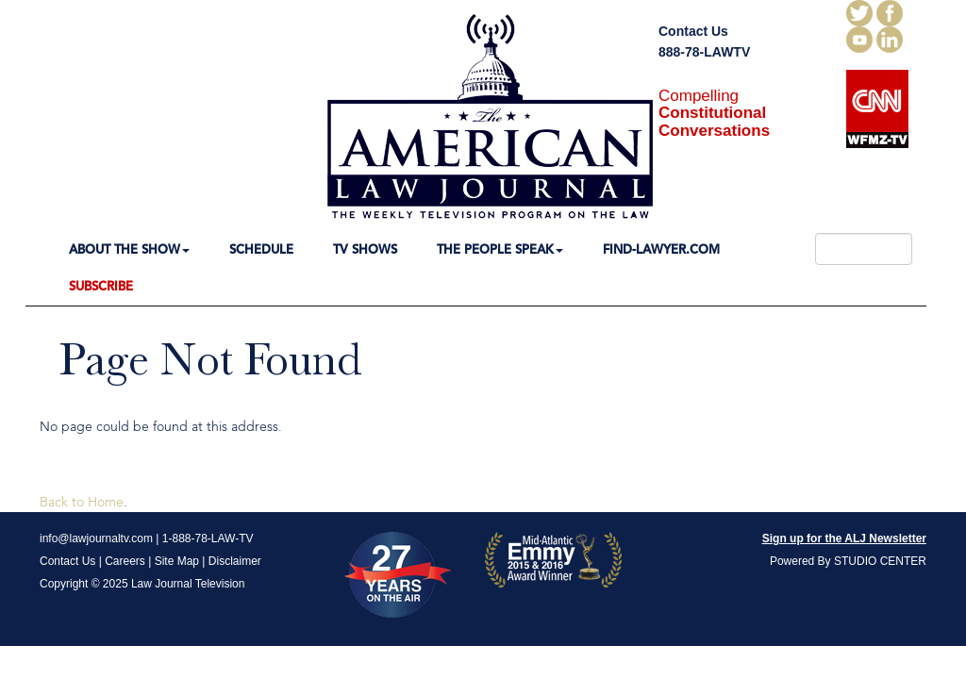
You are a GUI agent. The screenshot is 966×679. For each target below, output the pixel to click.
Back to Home (82, 502)
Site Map (177, 561)
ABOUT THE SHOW (129, 250)
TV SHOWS (365, 250)
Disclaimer (234, 561)
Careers (125, 561)
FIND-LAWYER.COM (661, 250)
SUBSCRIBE (101, 287)
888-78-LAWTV (704, 51)
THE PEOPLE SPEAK (500, 250)
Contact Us (693, 31)
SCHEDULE (261, 250)
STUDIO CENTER (880, 561)
